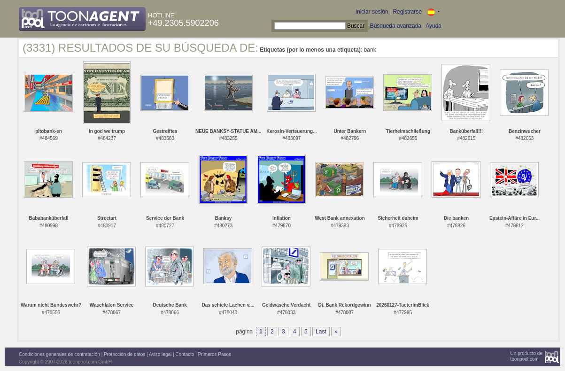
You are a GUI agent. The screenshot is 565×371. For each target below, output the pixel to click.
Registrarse (407, 11)
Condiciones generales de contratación (59, 354)
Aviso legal (160, 354)
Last (321, 331)
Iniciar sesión (372, 11)
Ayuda (433, 26)
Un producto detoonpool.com (526, 356)
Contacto (184, 354)
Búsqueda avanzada (395, 26)
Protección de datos (124, 354)
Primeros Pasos (215, 354)
